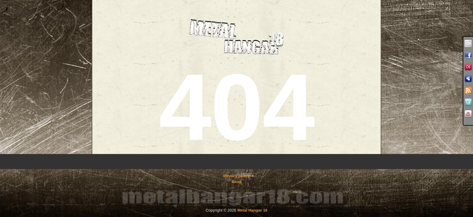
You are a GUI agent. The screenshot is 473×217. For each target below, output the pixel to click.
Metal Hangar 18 (252, 210)
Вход (236, 181)
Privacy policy (236, 176)
